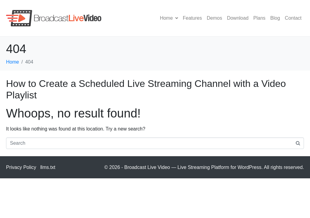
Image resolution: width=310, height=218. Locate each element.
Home (169, 18)
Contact (293, 18)
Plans (259, 18)
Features (192, 18)
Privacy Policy (21, 167)
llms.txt (47, 167)
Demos (214, 18)
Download (238, 18)
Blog (275, 18)
